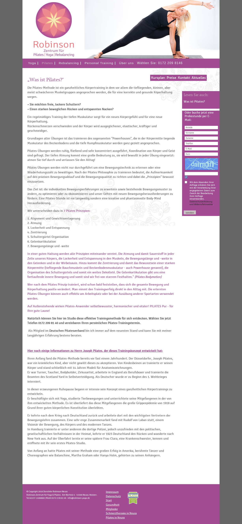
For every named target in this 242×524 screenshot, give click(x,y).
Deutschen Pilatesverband (67, 331)
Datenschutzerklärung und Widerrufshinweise (201, 203)
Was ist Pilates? (194, 101)
